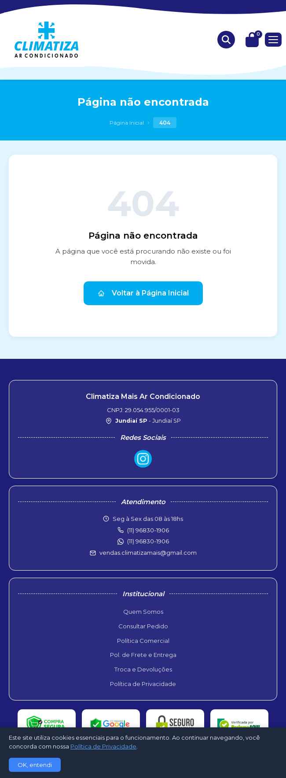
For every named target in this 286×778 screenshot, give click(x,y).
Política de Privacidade (143, 683)
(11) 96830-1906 (148, 541)
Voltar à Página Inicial (143, 293)
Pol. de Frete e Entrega (143, 654)
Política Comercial (143, 640)
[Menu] (273, 40)
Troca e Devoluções (143, 669)
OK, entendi (35, 764)
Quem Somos (143, 611)
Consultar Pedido (143, 626)
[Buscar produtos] (226, 39)
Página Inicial (127, 122)
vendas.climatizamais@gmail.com (148, 552)
